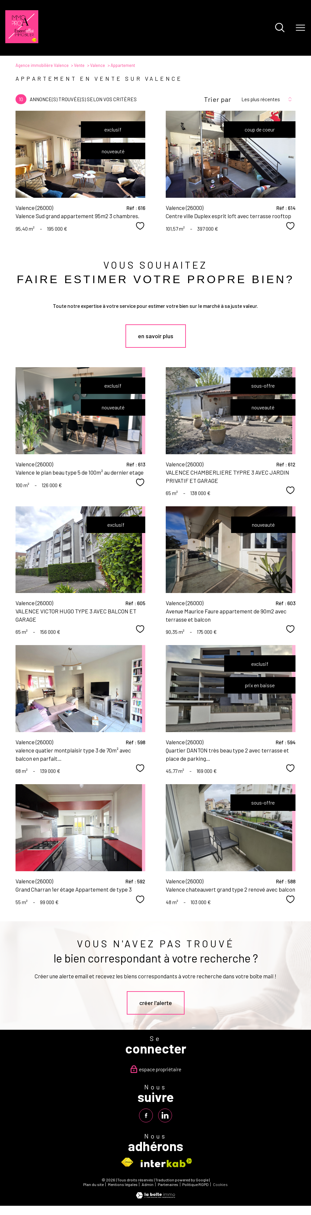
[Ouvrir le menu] (300, 27)
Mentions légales (123, 1184)
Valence (97, 65)
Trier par (217, 99)
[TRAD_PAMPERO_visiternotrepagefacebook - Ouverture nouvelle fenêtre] (146, 1116)
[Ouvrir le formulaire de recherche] (280, 28)
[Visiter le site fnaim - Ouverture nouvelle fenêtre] (127, 1163)
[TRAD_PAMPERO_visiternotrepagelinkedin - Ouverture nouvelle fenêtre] (165, 1116)
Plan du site (93, 1184)
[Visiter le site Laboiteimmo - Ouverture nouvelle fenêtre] (155, 1197)
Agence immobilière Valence (42, 65)
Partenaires (168, 1184)
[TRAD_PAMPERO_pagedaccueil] (21, 41)
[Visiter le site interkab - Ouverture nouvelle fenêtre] (166, 1162)
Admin (148, 1184)
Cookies (220, 1185)
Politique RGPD (195, 1184)
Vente (79, 65)
